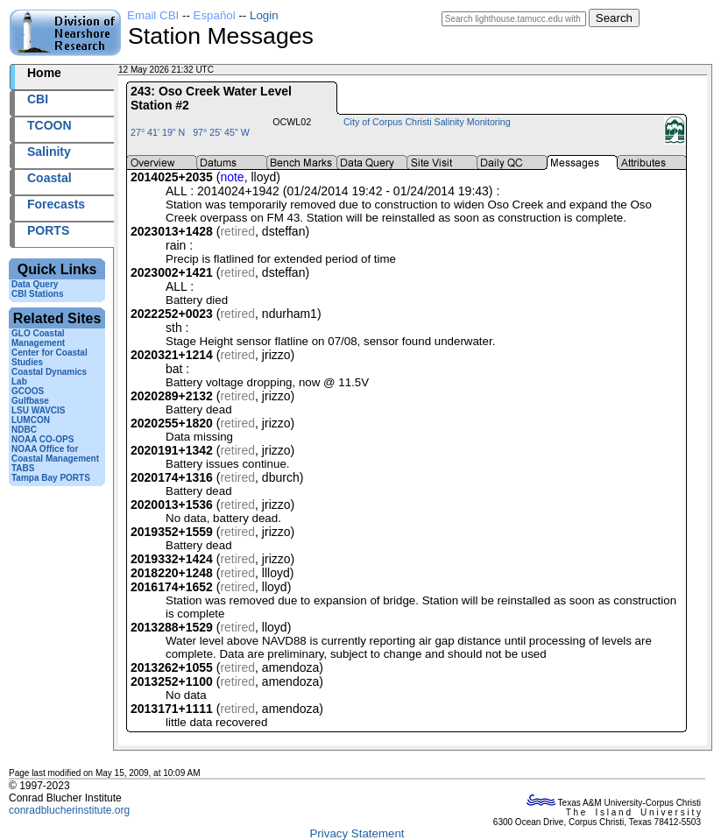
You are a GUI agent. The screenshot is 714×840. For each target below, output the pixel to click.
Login (264, 15)
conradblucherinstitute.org (69, 810)
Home (44, 73)
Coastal (49, 178)
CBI (37, 99)
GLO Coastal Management (38, 338)
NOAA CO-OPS (42, 439)
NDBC (24, 429)
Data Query (34, 284)
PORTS (48, 230)
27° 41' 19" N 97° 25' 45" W (190, 132)
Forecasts (56, 204)
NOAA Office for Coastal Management (55, 453)
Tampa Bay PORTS (50, 478)
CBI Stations (37, 294)
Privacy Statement (356, 833)
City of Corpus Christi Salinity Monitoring (427, 121)
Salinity (49, 152)
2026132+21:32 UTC (257, 69)
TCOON (49, 125)
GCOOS (27, 391)
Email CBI (153, 15)
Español (215, 15)
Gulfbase (30, 401)
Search (614, 18)
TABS (22, 468)
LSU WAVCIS (38, 410)
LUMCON (30, 420)
